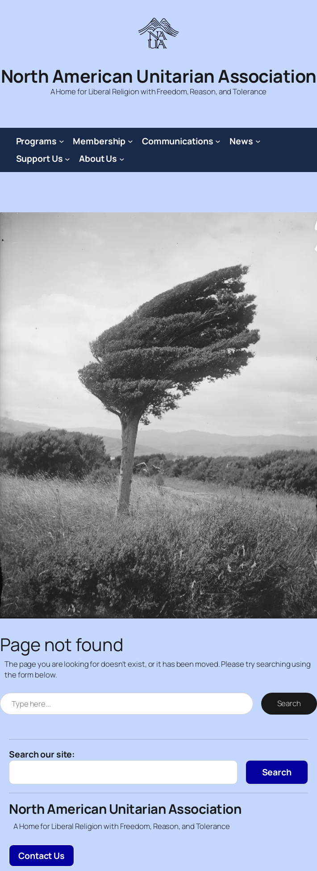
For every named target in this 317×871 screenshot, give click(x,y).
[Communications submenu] (218, 141)
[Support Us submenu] (67, 158)
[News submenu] (258, 141)
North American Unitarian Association (159, 76)
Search (289, 703)
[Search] (277, 772)
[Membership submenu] (130, 141)
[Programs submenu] (61, 141)
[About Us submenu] (122, 158)
